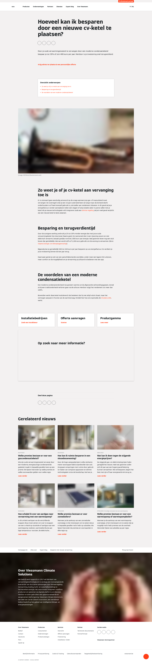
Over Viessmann (82, 6)
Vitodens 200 (106, 298)
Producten (26, 6)
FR (130, 6)
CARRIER (36, 660)
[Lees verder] (36, 451)
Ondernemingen (38, 6)
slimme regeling (88, 210)
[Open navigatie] (13, 6)
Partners (50, 6)
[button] (146, 656)
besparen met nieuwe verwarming (61, 550)
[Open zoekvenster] (126, 7)
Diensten (59, 6)
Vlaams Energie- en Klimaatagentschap (52, 244)
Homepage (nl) (22, 550)
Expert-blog (70, 6)
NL (133, 6)
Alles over (34, 550)
